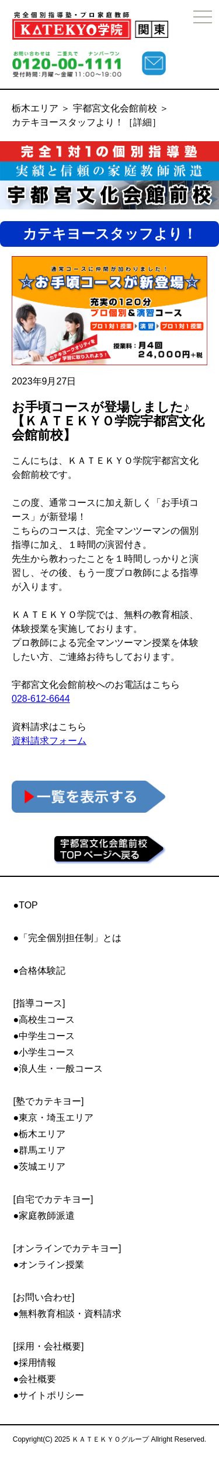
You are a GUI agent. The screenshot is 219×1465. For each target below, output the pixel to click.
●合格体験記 (39, 970)
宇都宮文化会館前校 (115, 108)
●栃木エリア (39, 1134)
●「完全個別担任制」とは (67, 938)
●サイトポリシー (49, 1395)
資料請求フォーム (49, 741)
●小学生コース (44, 1052)
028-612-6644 (41, 699)
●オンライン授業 (49, 1265)
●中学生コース (44, 1036)
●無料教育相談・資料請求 (67, 1314)
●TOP (25, 905)
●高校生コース (44, 1020)
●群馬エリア (39, 1150)
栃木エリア (35, 108)
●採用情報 (35, 1363)
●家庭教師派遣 (44, 1216)
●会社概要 (35, 1379)
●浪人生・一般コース (58, 1069)
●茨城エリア (39, 1167)
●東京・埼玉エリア (53, 1118)
